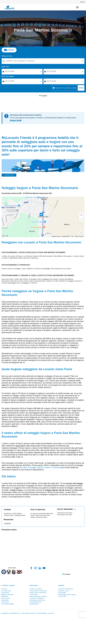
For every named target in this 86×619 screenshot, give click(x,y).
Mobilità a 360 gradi (7, 594)
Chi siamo (4, 589)
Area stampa (62, 592)
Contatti (61, 585)
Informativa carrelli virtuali (37, 600)
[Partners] (12, 576)
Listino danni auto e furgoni (38, 596)
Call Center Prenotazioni (65, 589)
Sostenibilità (5, 600)
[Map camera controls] (81, 233)
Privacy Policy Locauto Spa (38, 592)
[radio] (9, 50)
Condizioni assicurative (37, 598)
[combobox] (43, 61)
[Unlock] (82, 61)
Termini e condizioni (36, 589)
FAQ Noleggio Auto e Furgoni (67, 594)
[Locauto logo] (9, 7)
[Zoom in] (81, 215)
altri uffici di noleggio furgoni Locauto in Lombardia (40, 468)
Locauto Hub (62, 596)
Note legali (34, 585)
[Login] (77, 7)
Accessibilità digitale (7, 604)
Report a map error (79, 236)
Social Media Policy (36, 602)
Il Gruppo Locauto (8, 585)
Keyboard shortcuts (56, 236)
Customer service (63, 591)
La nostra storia (6, 591)
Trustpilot (7, 524)
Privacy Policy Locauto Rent (38, 591)
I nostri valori (5, 592)
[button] (41, 215)
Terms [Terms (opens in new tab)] (72, 236)
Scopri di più (16, 121)
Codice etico (5, 602)
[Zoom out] (81, 219)
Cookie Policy (34, 594)
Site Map (51, 613)
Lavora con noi (5, 598)
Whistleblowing (34, 604)
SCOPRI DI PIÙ (9, 175)
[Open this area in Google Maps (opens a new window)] (5, 236)
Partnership (4, 596)
